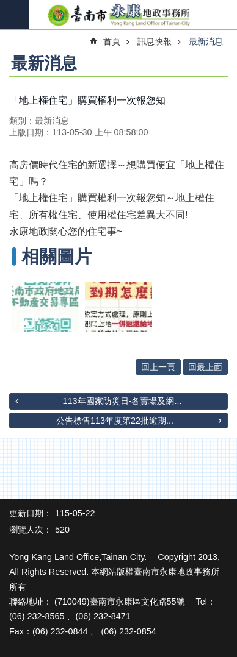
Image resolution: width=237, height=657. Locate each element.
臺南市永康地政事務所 (118, 15)
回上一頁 (158, 367)
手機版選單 (14, 14)
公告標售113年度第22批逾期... (114, 420)
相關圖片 (56, 256)
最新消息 (206, 41)
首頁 (111, 41)
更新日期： (30, 513)
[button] (45, 307)
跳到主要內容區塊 (6, 6)
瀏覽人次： (30, 529)
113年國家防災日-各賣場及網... (122, 401)
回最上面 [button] (205, 367)
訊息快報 (154, 41)
